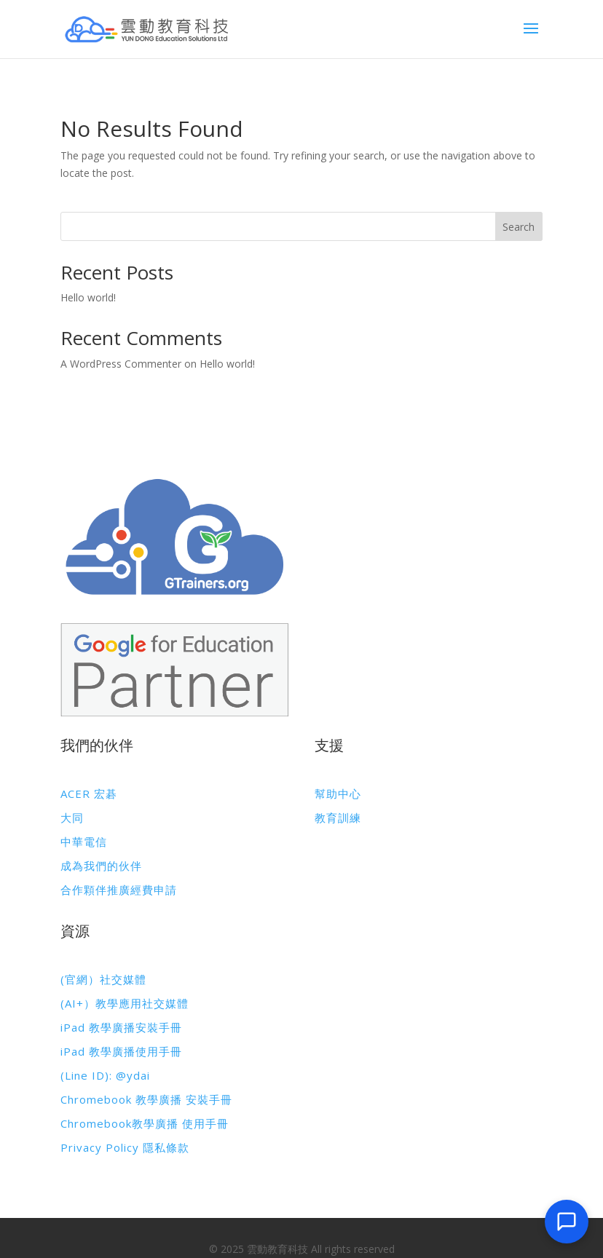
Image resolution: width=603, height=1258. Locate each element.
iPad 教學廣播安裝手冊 (121, 1027)
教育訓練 (338, 817)
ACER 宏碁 (88, 793)
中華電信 (83, 841)
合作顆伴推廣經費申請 (118, 889)
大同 (72, 817)
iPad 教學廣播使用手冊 (121, 1051)
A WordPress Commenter (120, 364)
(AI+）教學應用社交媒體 (124, 1003)
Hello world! (88, 297)
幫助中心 (338, 793)
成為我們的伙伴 (101, 865)
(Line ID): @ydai (105, 1075)
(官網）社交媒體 (103, 979)
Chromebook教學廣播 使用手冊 (144, 1123)
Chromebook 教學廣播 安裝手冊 (146, 1099)
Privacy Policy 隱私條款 (124, 1147)
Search (518, 227)
